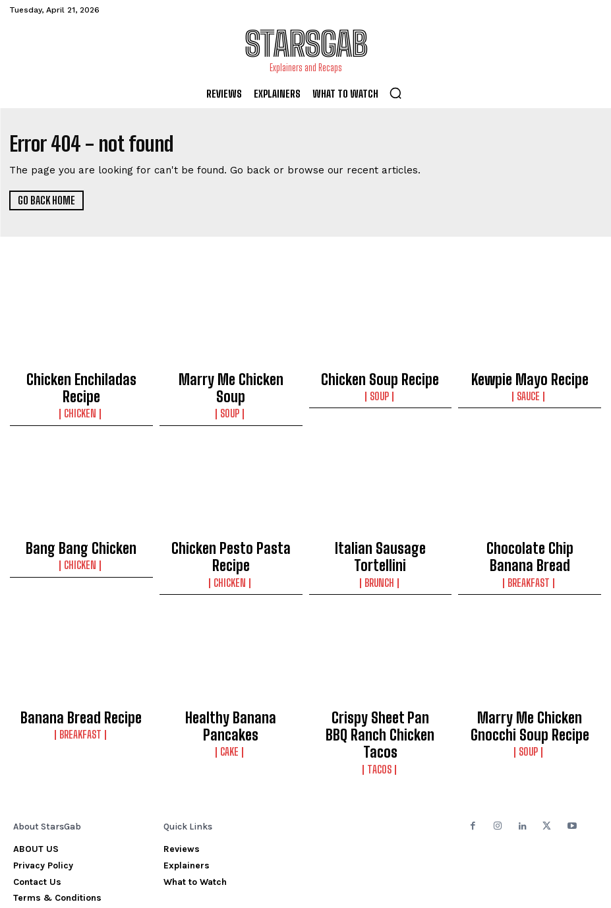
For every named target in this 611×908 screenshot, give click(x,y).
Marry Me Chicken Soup (231, 376)
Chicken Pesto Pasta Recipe (231, 522)
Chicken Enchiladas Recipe (81, 376)
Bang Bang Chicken (81, 522)
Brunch (380, 536)
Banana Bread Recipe (81, 679)
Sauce (529, 390)
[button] (395, 93)
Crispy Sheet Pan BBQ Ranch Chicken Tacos (380, 685)
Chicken (81, 390)
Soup (230, 390)
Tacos (380, 705)
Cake (230, 693)
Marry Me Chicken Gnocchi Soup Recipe (530, 685)
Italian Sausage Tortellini (380, 522)
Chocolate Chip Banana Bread (530, 528)
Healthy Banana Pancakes (231, 679)
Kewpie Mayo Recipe (529, 376)
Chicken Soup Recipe (380, 376)
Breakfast (529, 548)
